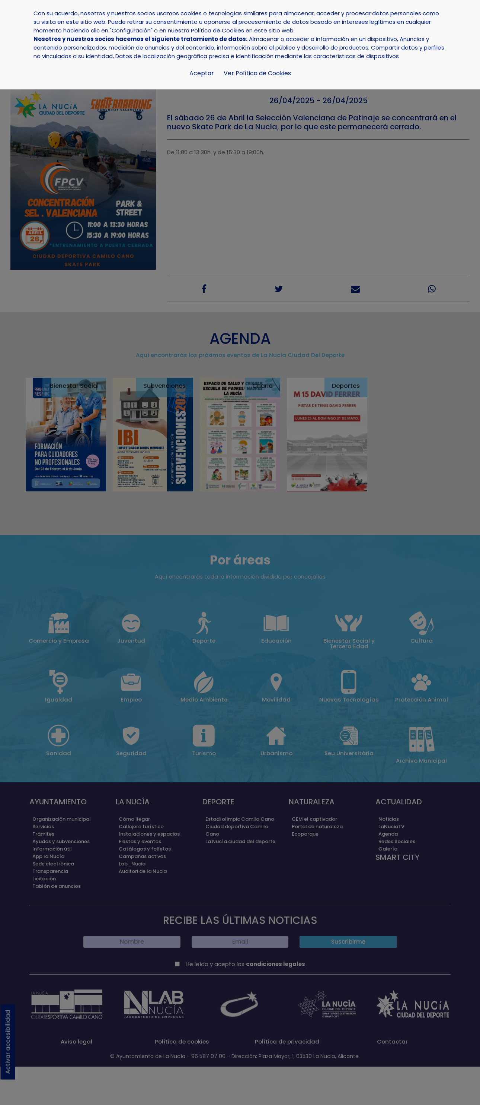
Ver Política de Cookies (257, 73)
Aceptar (201, 73)
